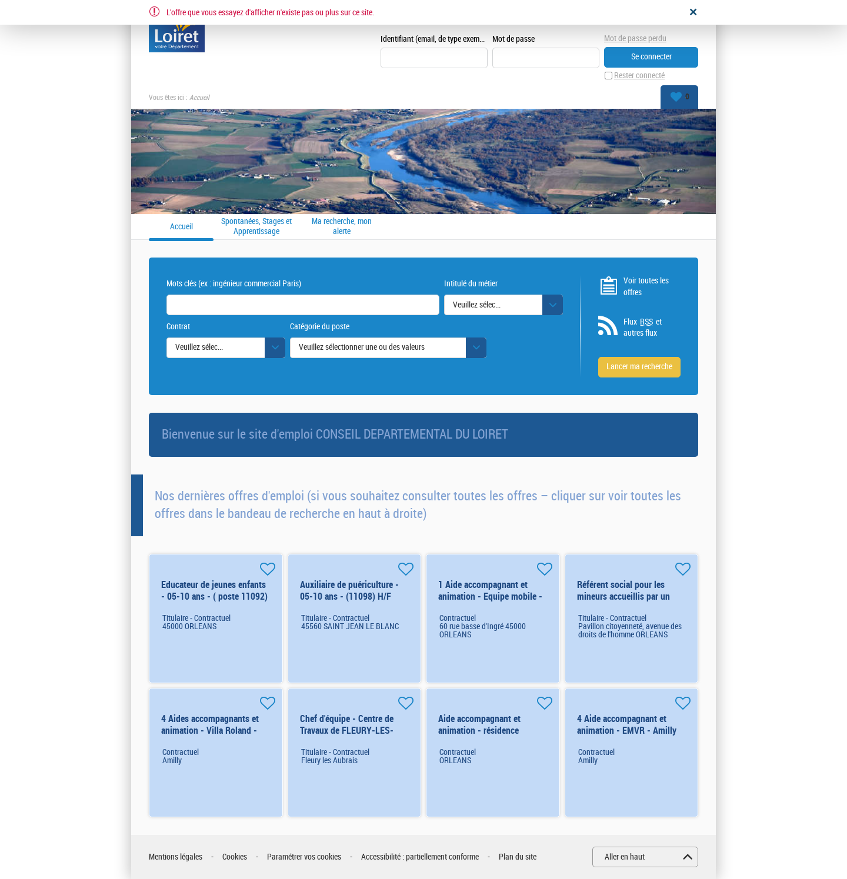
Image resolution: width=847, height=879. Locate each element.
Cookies (234, 857)
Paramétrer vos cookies (304, 857)
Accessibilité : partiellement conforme (420, 857)
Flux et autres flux (642, 327)
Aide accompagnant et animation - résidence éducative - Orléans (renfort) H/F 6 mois (490, 736)
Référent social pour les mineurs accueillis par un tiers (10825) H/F (623, 596)
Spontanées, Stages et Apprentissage (256, 226)
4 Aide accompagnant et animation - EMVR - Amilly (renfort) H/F (626, 730)
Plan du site (517, 857)
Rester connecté (639, 76)
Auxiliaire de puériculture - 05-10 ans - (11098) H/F (349, 590)
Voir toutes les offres (646, 287)
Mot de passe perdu (635, 39)
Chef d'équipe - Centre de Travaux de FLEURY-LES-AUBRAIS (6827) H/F (347, 730)
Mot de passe (513, 39)
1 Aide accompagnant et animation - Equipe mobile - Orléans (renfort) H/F (490, 596)
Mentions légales (175, 857)
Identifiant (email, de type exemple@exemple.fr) (434, 39)
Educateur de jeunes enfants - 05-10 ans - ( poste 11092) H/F (214, 596)
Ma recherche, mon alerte (342, 226)
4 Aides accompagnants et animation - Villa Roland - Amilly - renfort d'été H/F (210, 730)
